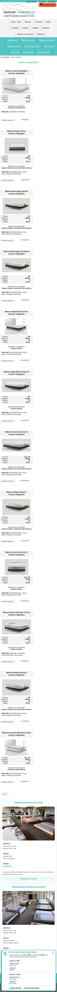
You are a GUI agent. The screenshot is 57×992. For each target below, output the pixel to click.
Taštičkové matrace (46, 40)
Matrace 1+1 (13, 40)
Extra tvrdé (15, 52)
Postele (25, 28)
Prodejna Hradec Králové (31, 988)
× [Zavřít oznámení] (53, 953)
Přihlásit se (52, 1)
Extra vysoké (28, 52)
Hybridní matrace (14, 46)
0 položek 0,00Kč (47, 4)
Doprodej (40, 34)
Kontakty (42, 1)
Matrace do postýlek (25, 34)
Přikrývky (46, 28)
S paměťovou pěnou (32, 46)
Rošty (48, 22)
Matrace (28, 22)
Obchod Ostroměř (29, 803)
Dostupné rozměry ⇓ (8, 120)
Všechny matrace (28, 40)
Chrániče (38, 22)
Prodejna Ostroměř (15, 988)
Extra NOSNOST (44, 52)
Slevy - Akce (16, 22)
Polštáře (35, 28)
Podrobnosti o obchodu (28, 879)
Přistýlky (15, 28)
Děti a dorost (49, 46)
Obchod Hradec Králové (28, 887)
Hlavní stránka (31, 1)
